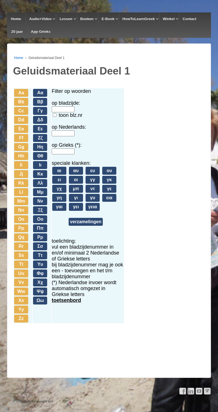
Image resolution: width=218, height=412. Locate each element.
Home (16, 19)
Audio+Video (40, 19)
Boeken (86, 19)
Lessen (66, 19)
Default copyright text (38, 401)
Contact (189, 19)
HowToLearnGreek (139, 19)
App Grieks (40, 31)
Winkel (169, 19)
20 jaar (17, 31)
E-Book (108, 19)
